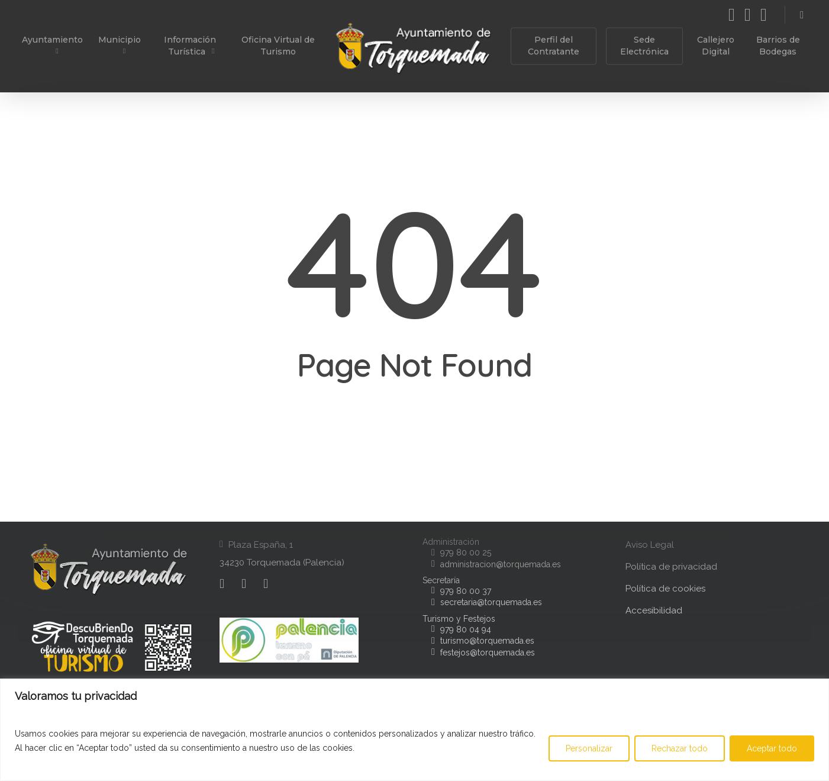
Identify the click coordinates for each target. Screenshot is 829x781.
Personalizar (589, 748)
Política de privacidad (671, 566)
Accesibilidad (653, 610)
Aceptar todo (772, 748)
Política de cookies (665, 588)
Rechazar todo (679, 748)
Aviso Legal (649, 544)
